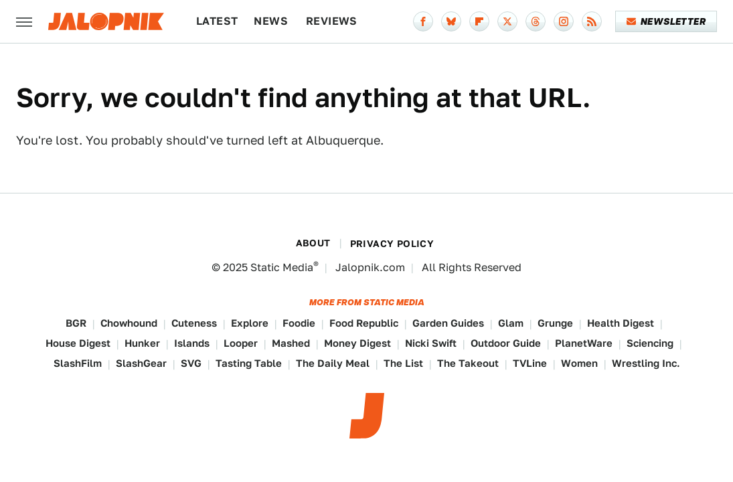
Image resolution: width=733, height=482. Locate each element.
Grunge (555, 323)
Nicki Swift (431, 343)
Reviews (331, 21)
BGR (76, 323)
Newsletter (666, 21)
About (313, 243)
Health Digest (620, 323)
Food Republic (363, 323)
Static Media (281, 267)
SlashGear (141, 363)
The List (403, 363)
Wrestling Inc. (646, 363)
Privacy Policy (392, 243)
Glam (510, 323)
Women (579, 363)
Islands (192, 343)
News (271, 21)
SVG (191, 363)
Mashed (291, 343)
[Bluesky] (451, 21)
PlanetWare (584, 343)
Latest (217, 21)
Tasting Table (249, 363)
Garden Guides (448, 323)
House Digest (78, 343)
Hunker (142, 343)
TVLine (530, 363)
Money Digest (357, 343)
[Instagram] (564, 21)
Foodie (298, 323)
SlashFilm (78, 363)
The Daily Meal (333, 363)
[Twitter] (507, 21)
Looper (241, 343)
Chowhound (128, 323)
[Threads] (535, 21)
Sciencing (650, 343)
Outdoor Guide (506, 343)
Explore (249, 323)
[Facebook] (423, 21)
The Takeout (468, 363)
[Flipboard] (479, 21)
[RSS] (592, 21)
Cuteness (194, 323)
